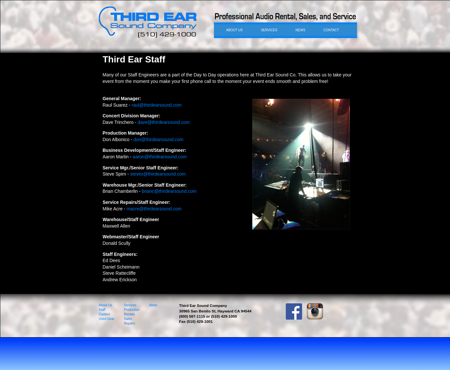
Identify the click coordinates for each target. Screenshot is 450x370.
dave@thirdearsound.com (164, 122)
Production (131, 309)
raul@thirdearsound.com (157, 105)
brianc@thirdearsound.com (169, 191)
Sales (128, 319)
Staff (102, 309)
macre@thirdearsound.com (153, 208)
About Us (105, 305)
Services (130, 305)
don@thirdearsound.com (158, 139)
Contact (104, 314)
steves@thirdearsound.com (158, 174)
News (153, 305)
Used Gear (106, 319)
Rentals (129, 314)
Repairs (129, 323)
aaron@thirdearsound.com (160, 156)
